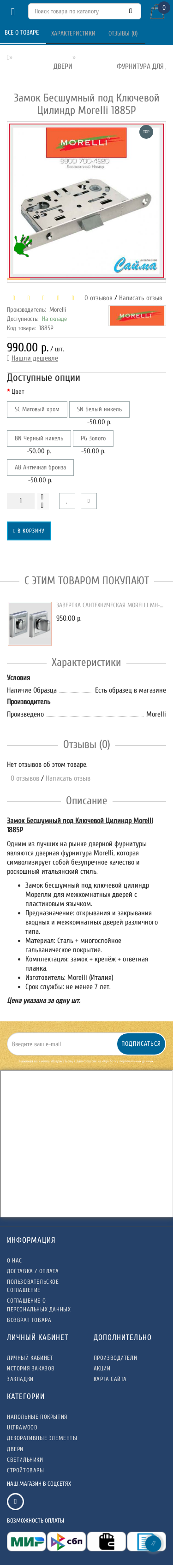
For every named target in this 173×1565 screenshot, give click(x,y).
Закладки (20, 1378)
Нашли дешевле (35, 358)
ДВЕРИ (15, 1449)
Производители (115, 1357)
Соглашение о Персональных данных (39, 1304)
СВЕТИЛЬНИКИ (25, 1459)
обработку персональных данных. (128, 1061)
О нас (14, 1260)
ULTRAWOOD (22, 1427)
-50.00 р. (99, 413)
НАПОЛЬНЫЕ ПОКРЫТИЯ (37, 1416)
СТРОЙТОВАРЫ (25, 1470)
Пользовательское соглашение (33, 1285)
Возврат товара (29, 1319)
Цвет (18, 392)
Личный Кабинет (30, 1357)
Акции (102, 1368)
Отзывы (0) (123, 33)
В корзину (29, 531)
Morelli (57, 310)
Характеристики (74, 33)
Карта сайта (110, 1378)
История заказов (31, 1368)
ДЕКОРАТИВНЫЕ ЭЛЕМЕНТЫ (42, 1438)
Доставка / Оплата (33, 1271)
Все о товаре (23, 32)
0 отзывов (97, 298)
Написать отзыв (140, 298)
